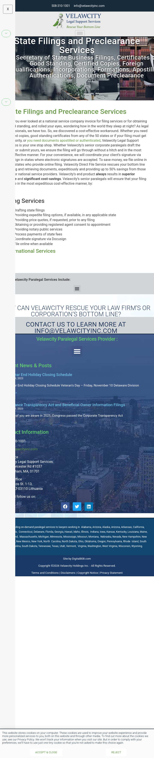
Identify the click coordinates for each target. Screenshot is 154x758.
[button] (77, 288)
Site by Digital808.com (77, 558)
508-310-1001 (60, 5)
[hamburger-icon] (80, 33)
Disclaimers (68, 572)
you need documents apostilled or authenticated (64, 140)
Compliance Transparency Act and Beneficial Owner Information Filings (63, 405)
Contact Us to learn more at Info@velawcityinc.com (76, 327)
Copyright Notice (87, 572)
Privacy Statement (111, 572)
